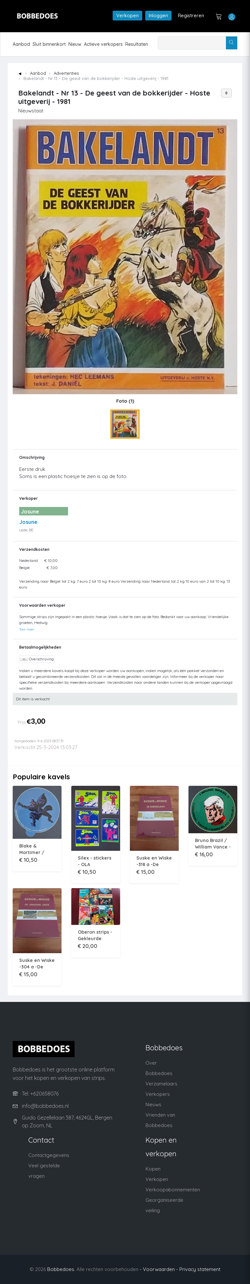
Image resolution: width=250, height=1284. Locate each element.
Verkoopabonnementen (173, 1190)
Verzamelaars (161, 1084)
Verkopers (158, 1094)
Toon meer (26, 629)
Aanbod (21, 44)
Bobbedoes (60, 1269)
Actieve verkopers (103, 44)
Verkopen (127, 15)
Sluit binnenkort (49, 44)
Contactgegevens (48, 1155)
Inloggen (158, 15)
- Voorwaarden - (159, 1269)
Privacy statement (199, 1269)
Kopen (153, 1169)
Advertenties (66, 73)
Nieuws (153, 1104)
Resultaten (136, 44)
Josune (28, 522)
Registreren (191, 15)
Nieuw (74, 44)
